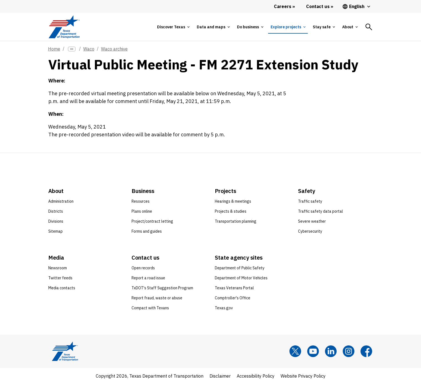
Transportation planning (235, 221)
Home (54, 49)
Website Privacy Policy (303, 376)
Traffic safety (310, 201)
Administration (61, 201)
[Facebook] (366, 351)
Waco (88, 49)
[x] (295, 351)
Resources (141, 201)
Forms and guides (147, 231)
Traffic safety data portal (320, 211)
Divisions (55, 221)
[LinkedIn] (331, 351)
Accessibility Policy (255, 376)
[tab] (173, 27)
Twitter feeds (60, 277)
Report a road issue (148, 277)
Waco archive (114, 49)
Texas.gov (224, 307)
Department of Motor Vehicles (241, 277)
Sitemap (55, 231)
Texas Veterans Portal (234, 287)
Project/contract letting (152, 221)
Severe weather (312, 221)
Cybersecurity (310, 231)
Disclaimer (220, 376)
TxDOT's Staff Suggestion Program (162, 287)
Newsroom (57, 267)
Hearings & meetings (233, 201)
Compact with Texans (150, 307)
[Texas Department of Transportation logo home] (64, 27)
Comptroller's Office (232, 297)
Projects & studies (230, 211)
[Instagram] (348, 351)
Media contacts (61, 287)
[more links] (72, 49)
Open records (143, 267)
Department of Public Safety (239, 267)
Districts (55, 211)
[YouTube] (313, 351)
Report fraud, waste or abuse (157, 297)
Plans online (142, 211)
